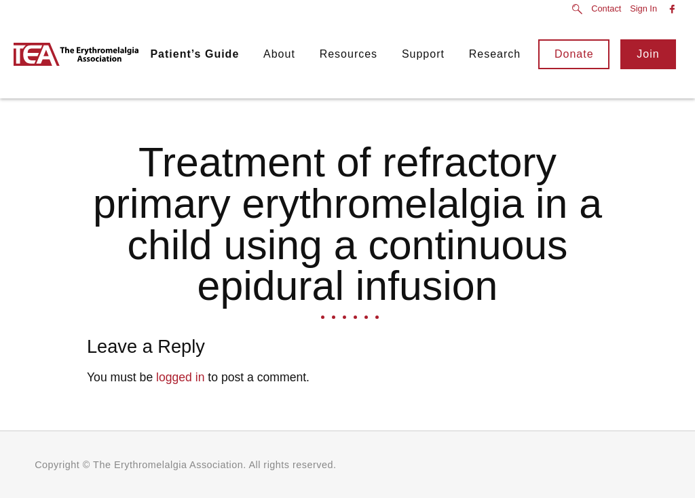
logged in (180, 377)
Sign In (643, 9)
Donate (574, 54)
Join (648, 54)
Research (495, 54)
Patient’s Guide (194, 54)
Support (423, 54)
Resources (348, 54)
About (279, 54)
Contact (606, 9)
